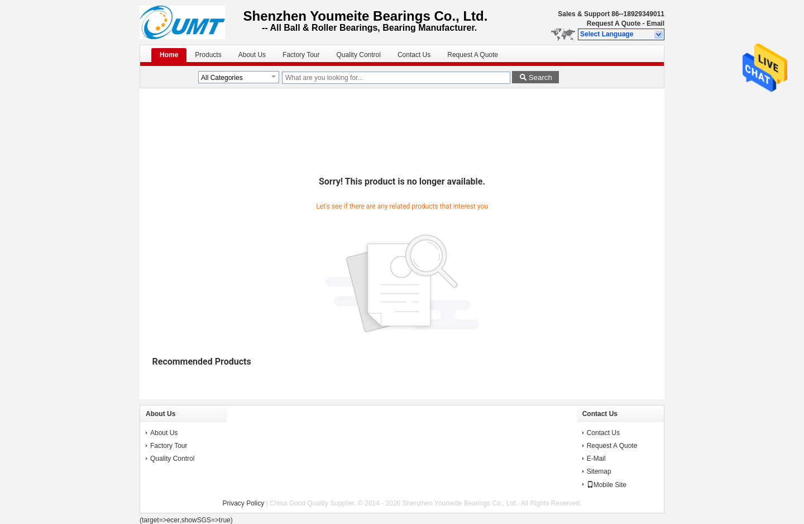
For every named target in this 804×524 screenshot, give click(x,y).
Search (540, 77)
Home (169, 55)
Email (655, 23)
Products (208, 55)
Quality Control (359, 55)
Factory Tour (301, 55)
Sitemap (599, 471)
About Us (252, 55)
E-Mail (596, 458)
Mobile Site (606, 485)
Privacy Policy (244, 503)
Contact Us (414, 55)
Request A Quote (613, 23)
